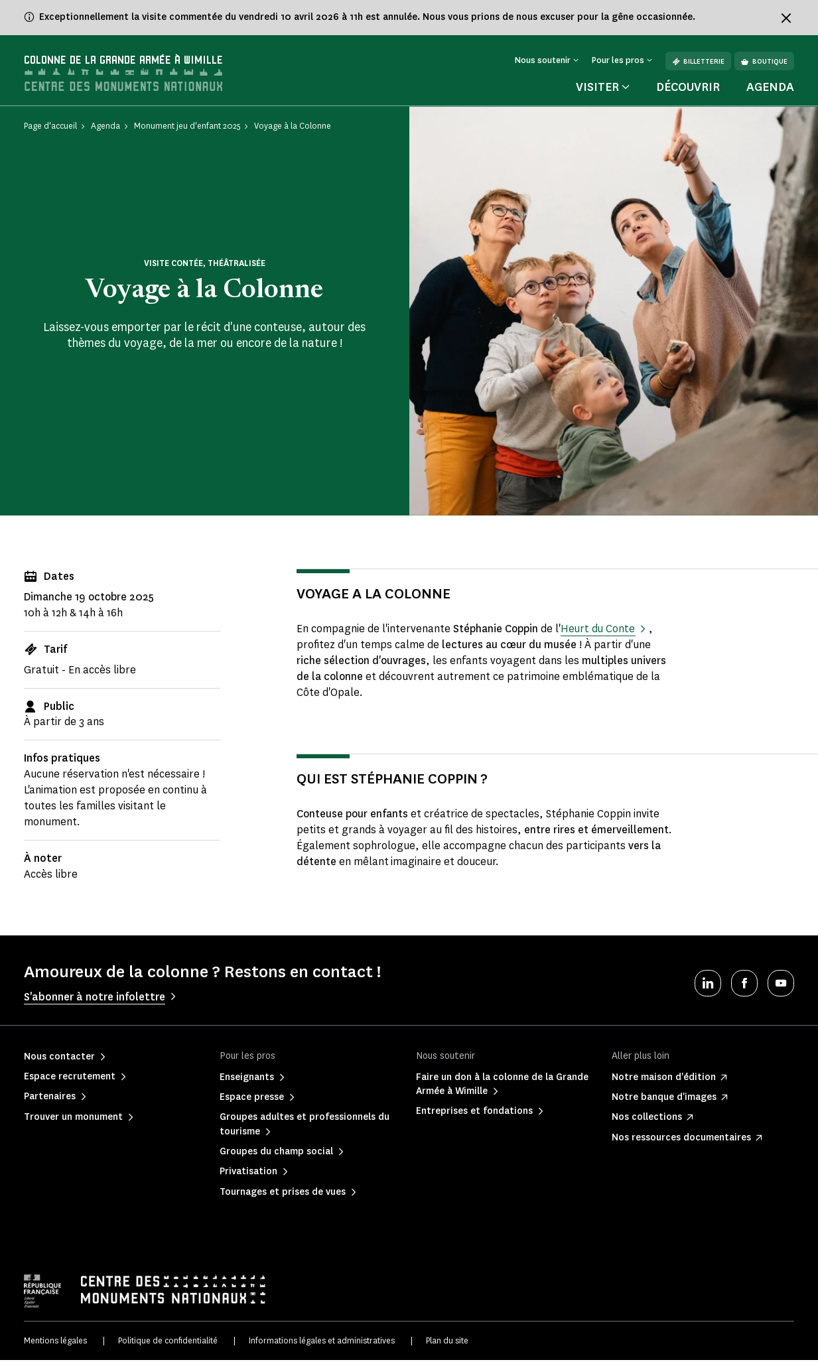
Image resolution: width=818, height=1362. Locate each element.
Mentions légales (55, 1342)
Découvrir (688, 89)
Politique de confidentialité (168, 1342)
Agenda (770, 89)
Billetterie (698, 61)
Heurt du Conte (598, 631)
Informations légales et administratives (322, 1342)
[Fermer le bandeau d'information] (786, 18)
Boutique (764, 61)
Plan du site (447, 1342)
